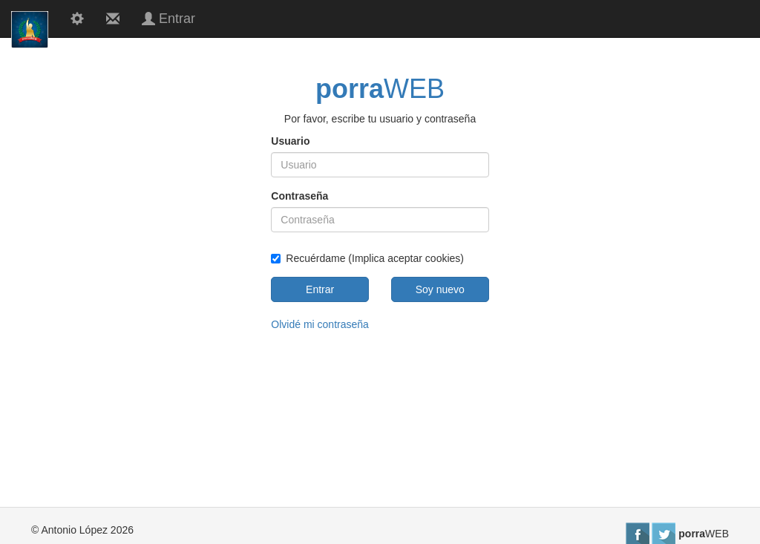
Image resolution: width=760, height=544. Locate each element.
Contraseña (299, 196)
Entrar (320, 289)
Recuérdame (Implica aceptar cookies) (367, 258)
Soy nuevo (440, 289)
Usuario (290, 141)
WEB (380, 88)
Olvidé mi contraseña (320, 324)
